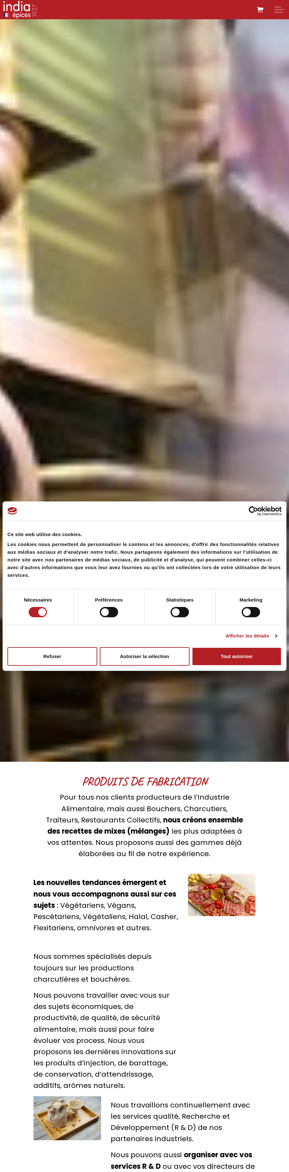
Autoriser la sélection (144, 656)
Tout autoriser (237, 656)
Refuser (52, 656)
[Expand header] (279, 9)
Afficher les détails (247, 635)
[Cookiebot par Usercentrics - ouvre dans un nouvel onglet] (253, 511)
